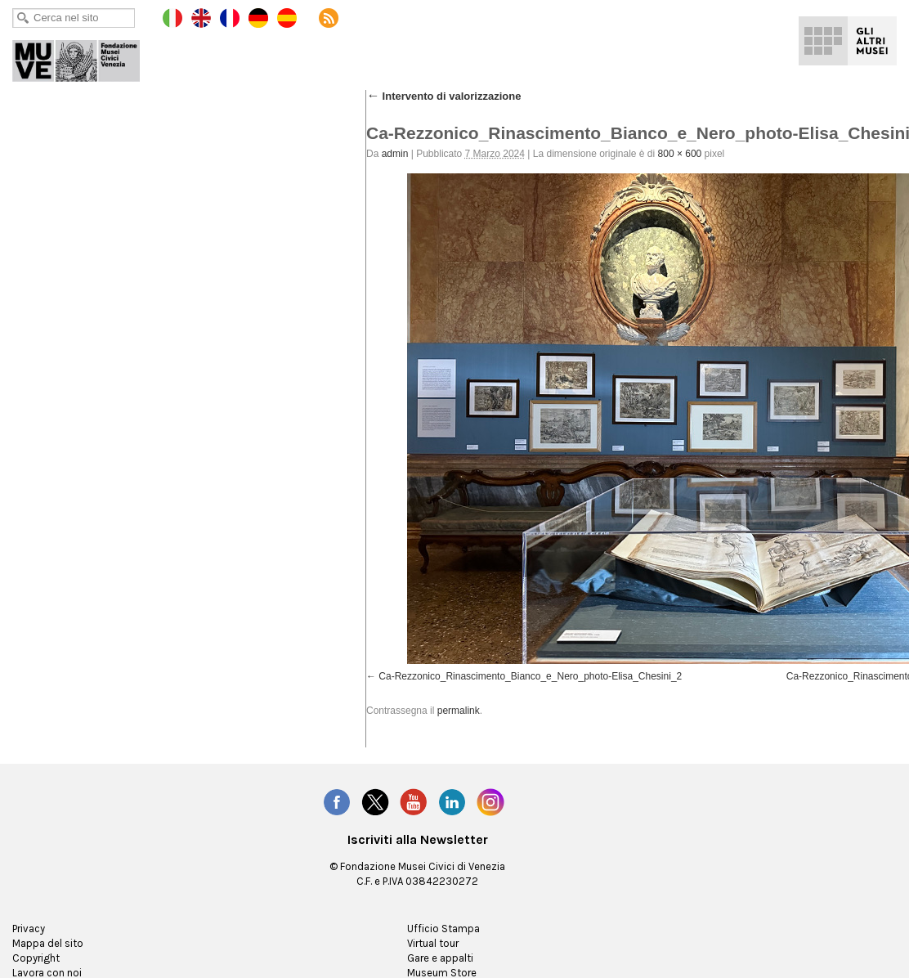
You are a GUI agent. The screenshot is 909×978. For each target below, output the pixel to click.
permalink (458, 710)
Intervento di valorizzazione (443, 96)
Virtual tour (433, 943)
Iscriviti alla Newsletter (417, 839)
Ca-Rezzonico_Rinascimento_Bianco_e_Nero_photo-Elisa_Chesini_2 (530, 676)
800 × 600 (680, 153)
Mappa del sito (47, 943)
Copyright (36, 958)
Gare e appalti (440, 958)
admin (395, 153)
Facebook (337, 802)
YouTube (414, 802)
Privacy (28, 928)
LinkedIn (452, 802)
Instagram (490, 802)
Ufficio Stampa (443, 928)
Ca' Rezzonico (87, 57)
